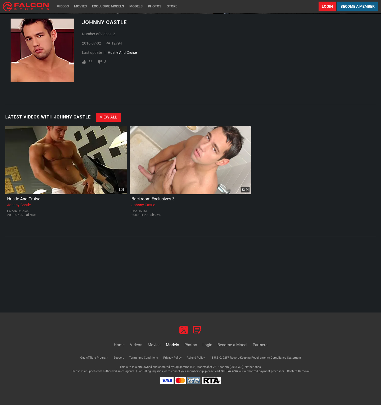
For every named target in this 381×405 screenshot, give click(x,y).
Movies (80, 6)
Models (136, 6)
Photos (154, 6)
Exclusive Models (108, 6)
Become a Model (232, 344)
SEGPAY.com (229, 371)
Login (327, 6)
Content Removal (298, 371)
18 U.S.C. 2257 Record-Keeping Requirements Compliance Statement (255, 357)
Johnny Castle (19, 205)
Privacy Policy (172, 357)
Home (119, 344)
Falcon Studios (18, 211)
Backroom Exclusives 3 (153, 198)
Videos (63, 6)
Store (172, 6)
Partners (260, 344)
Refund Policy (196, 357)
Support (119, 357)
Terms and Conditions (143, 357)
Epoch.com (95, 371)
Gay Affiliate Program (94, 357)
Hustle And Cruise (122, 52)
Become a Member (358, 6)
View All (108, 117)
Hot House (139, 211)
